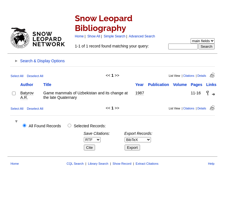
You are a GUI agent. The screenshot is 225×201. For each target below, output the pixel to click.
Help (211, 163)
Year (139, 84)
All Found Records (45, 126)
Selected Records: (90, 126)
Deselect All (35, 76)
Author (26, 84)
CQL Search (75, 163)
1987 (139, 93)
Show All (93, 36)
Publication (158, 84)
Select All (17, 76)
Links (211, 84)
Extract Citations (147, 163)
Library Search (98, 163)
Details (201, 75)
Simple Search (114, 36)
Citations (188, 75)
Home (79, 36)
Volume (180, 84)
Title (47, 84)
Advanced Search (142, 36)
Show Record (122, 163)
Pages (196, 84)
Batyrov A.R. (27, 95)
